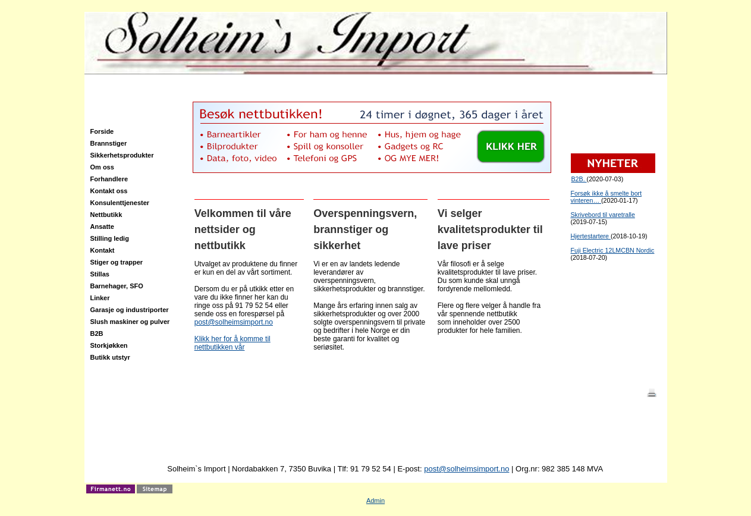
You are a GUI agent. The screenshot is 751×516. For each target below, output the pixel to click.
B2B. (579, 179)
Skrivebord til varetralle (603, 214)
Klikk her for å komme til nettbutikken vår (232, 343)
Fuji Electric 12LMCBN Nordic (613, 250)
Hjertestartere (591, 236)
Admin (375, 500)
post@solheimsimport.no (233, 322)
